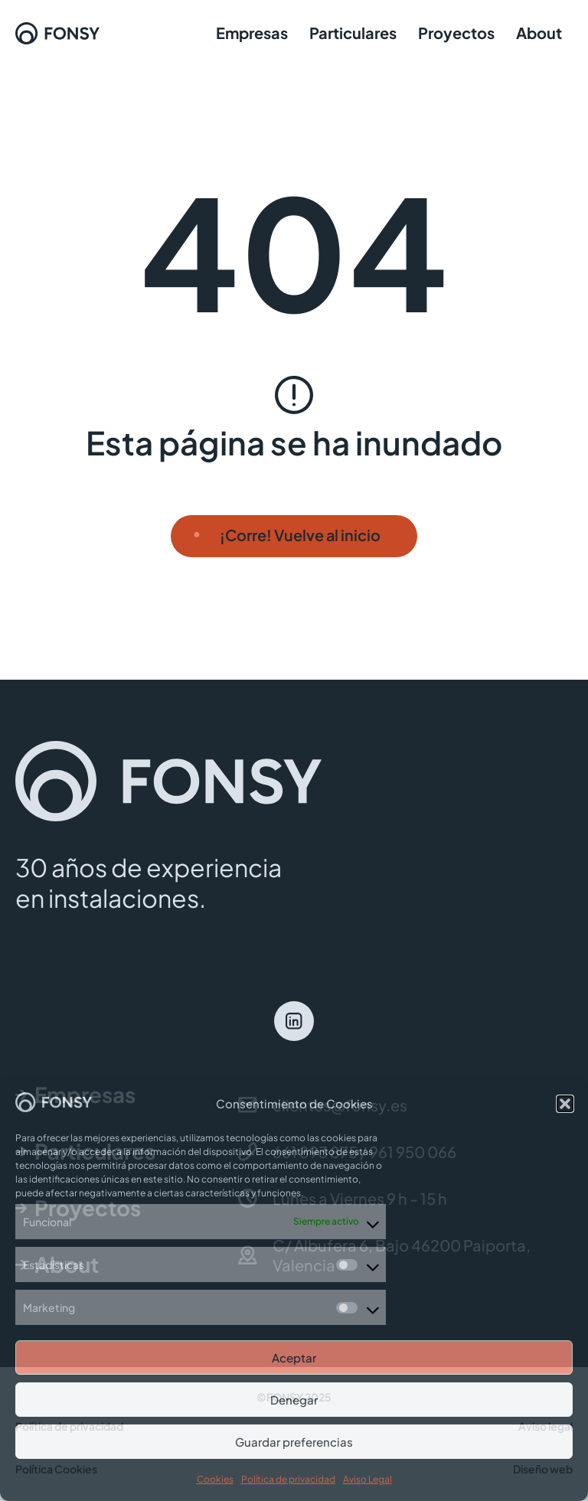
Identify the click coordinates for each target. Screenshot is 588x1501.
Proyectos (456, 32)
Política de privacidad (288, 1479)
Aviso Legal (367, 1479)
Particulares (353, 32)
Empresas (252, 32)
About (539, 32)
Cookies (215, 1479)
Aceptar (294, 1357)
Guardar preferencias (294, 1441)
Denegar (294, 1399)
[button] (565, 1103)
